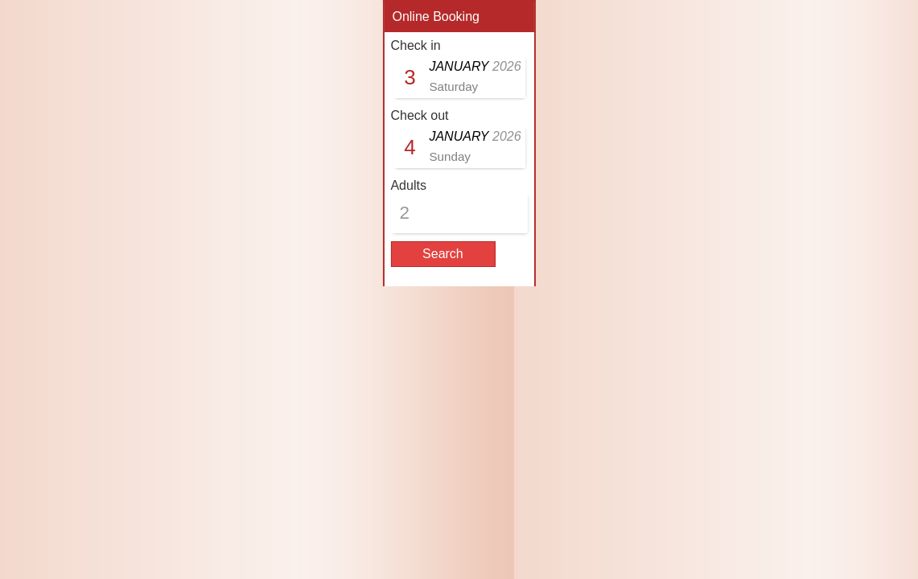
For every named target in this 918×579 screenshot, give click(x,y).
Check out (419, 115)
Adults (408, 185)
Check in (415, 45)
